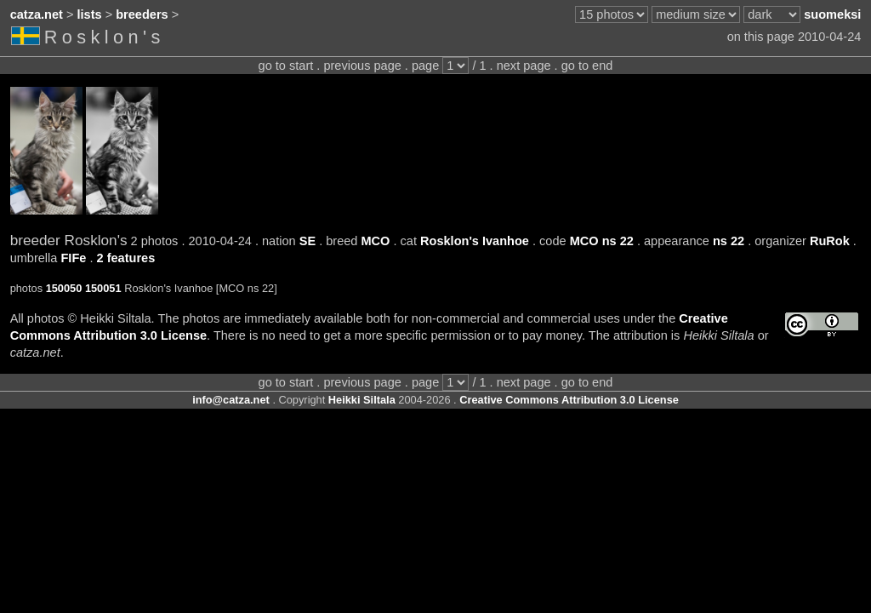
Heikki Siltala (362, 399)
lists (89, 14)
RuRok (830, 241)
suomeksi (832, 14)
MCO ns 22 (602, 241)
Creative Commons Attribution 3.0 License (569, 399)
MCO (375, 241)
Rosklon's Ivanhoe (474, 241)
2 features (126, 258)
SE (307, 241)
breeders (142, 14)
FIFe (73, 258)
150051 (103, 288)
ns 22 (728, 241)
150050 (64, 288)
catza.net (36, 14)
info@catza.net (231, 399)
